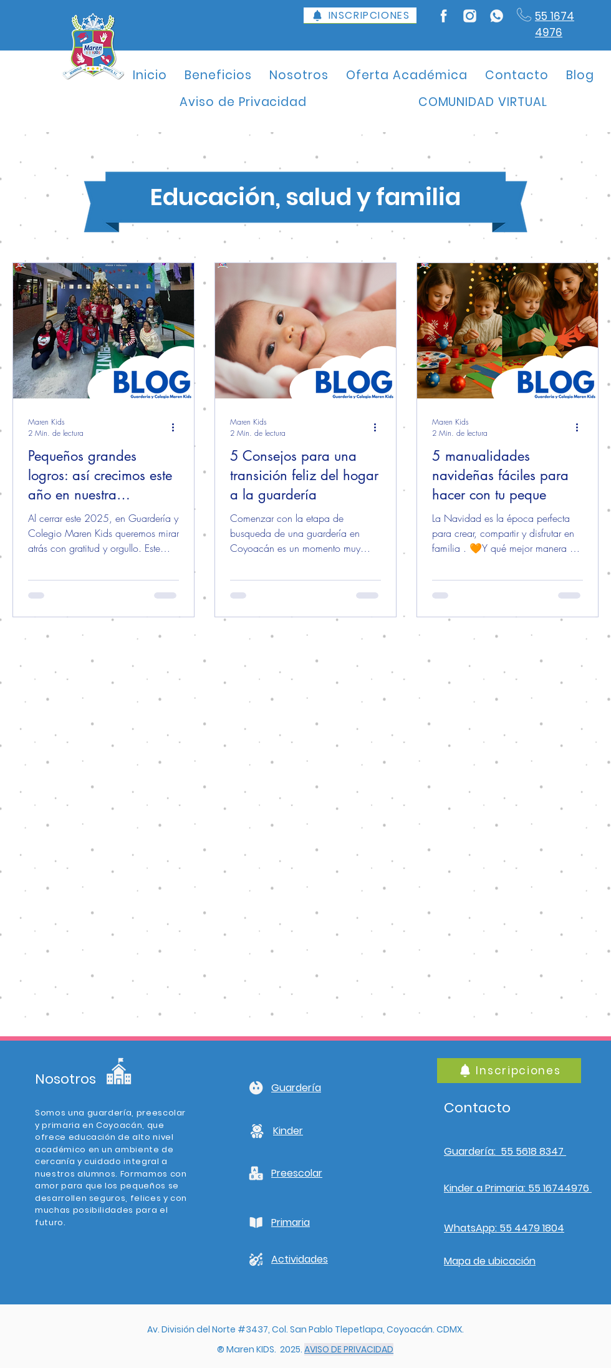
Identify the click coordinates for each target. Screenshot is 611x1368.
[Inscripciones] (509, 1070)
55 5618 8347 (532, 1151)
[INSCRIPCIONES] (360, 15)
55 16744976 (558, 1188)
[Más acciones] (177, 427)
